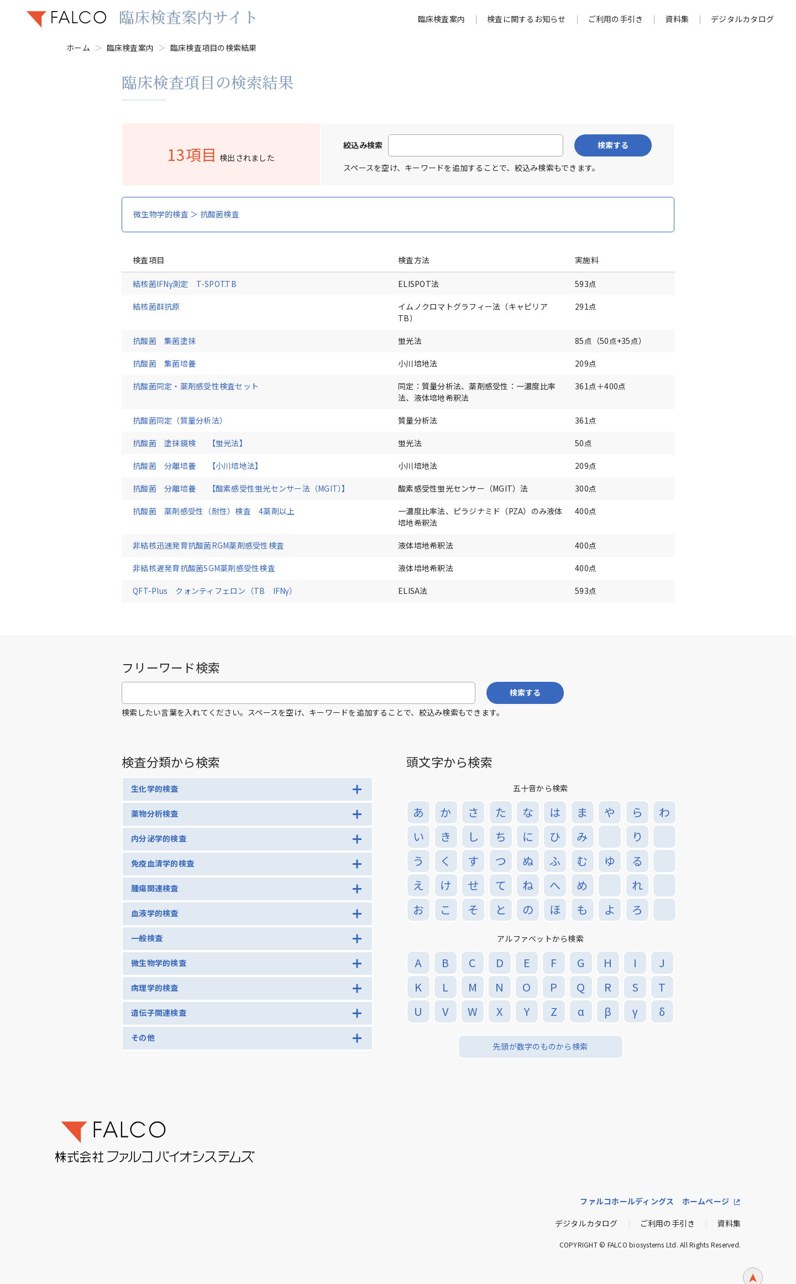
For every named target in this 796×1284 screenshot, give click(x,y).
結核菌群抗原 (156, 306)
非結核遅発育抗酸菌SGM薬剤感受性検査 (204, 567)
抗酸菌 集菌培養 (164, 363)
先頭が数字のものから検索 (540, 1046)
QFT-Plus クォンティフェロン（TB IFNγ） (215, 590)
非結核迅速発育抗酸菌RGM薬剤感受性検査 (208, 545)
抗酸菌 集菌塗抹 (164, 340)
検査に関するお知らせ (526, 18)
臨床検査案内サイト (188, 16)
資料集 (677, 18)
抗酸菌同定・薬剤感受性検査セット (196, 386)
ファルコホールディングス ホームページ (654, 1201)
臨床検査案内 (441, 18)
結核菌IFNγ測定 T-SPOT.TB (185, 283)
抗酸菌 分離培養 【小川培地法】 (198, 465)
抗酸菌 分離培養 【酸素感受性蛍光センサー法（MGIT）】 (241, 488)
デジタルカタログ (742, 18)
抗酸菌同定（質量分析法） (180, 420)
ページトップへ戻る (753, 1261)
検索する (613, 144)
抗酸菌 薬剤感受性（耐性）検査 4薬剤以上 (214, 510)
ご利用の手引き (615, 18)
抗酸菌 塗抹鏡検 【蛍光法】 (190, 442)
